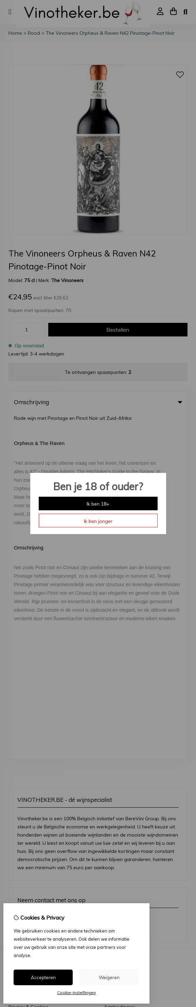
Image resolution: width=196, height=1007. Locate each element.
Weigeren (109, 977)
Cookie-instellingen (76, 992)
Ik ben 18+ (98, 504)
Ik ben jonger (98, 521)
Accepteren (43, 977)
